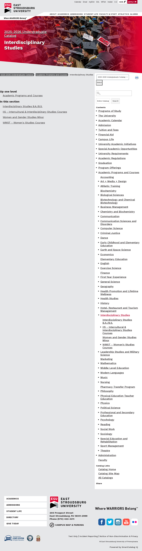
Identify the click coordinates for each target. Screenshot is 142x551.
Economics (107, 254)
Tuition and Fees (108, 129)
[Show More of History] (99, 303)
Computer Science (111, 228)
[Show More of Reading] (99, 424)
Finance (105, 272)
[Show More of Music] (99, 377)
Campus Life (106, 139)
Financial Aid (106, 134)
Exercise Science (110, 268)
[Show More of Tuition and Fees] (96, 130)
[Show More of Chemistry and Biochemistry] (99, 211)
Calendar (77, 2)
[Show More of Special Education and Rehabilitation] (99, 438)
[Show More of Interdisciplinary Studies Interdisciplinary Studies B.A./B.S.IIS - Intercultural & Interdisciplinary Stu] (99, 315)
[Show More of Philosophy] (99, 391)
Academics (63, 14)
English (104, 263)
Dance (104, 237)
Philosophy (107, 391)
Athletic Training (110, 186)
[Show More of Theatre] (99, 450)
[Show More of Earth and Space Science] (99, 249)
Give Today (12, 523)
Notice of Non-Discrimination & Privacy (119, 536)
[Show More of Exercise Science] (99, 268)
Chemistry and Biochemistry (117, 211)
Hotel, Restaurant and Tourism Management (119, 309)
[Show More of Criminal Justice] (99, 233)
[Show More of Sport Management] (99, 446)
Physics (105, 402)
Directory (12, 517)
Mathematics (108, 363)
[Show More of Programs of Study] (96, 111)
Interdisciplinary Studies (115, 315)
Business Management (114, 206)
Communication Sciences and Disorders (118, 223)
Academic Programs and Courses (51, 75)
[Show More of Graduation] (96, 163)
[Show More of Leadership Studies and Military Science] (99, 351)
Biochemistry (108, 190)
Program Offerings (109, 167)
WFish (103, 2)
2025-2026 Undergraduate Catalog (17, 75)
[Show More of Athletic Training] (99, 186)
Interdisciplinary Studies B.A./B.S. (117, 321)
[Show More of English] (99, 263)
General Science (110, 281)
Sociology (106, 433)
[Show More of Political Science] (99, 407)
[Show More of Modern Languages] (99, 372)
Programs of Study (109, 110)
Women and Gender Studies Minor (119, 339)
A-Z (115, 2)
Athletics (123, 14)
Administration (107, 455)
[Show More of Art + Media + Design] (99, 181)
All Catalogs (105, 477)
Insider (110, 2)
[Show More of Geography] (99, 286)
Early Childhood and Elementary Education (120, 244)
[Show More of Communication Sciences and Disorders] (99, 221)
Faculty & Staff (108, 14)
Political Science (110, 407)
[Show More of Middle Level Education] (99, 368)
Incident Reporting (89, 536)
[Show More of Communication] (99, 216)
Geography (107, 286)
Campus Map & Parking (69, 525)
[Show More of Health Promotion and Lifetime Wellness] (99, 291)
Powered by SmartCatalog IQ (124, 547)
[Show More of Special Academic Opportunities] (96, 148)
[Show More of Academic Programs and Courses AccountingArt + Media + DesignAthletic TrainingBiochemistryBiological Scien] (96, 172)
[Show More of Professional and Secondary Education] (99, 412)
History (104, 303)
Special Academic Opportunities (117, 148)
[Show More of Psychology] (99, 419)
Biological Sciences (112, 194)
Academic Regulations (112, 158)
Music (104, 377)
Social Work (107, 429)
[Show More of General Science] (99, 281)
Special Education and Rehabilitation (113, 440)
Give (121, 2)
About (53, 14)
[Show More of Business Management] (99, 207)
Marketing (106, 359)
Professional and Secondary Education (117, 414)
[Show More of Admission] (96, 125)
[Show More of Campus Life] (96, 139)
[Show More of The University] (96, 115)
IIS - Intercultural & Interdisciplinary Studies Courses (117, 330)
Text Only (73, 536)
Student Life (91, 14)
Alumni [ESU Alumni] (134, 14)
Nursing (105, 382)
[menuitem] (53, 14)
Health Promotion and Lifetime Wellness (119, 293)
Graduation (105, 162)
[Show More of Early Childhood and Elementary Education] (99, 242)
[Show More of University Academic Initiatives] (96, 144)
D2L (97, 2)
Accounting (107, 177)
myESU (92, 2)
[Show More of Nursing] (99, 382)
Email (85, 2)
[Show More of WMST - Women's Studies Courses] (101, 344)
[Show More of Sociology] (99, 434)
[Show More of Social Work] (99, 429)
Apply (131, 2)
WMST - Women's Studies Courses (118, 346)
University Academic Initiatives (117, 144)
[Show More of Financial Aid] (96, 134)
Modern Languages (112, 372)
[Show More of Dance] (99, 237)
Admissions (76, 14)
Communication (109, 216)
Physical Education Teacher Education (117, 397)
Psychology (107, 419)
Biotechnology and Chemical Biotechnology (117, 201)
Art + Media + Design (113, 181)
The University (107, 115)
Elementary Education (113, 259)
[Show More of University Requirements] (96, 153)
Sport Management (112, 445)
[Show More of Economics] (99, 254)
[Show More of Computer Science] (99, 228)
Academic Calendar (110, 120)
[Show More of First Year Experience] (99, 277)
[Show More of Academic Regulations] (96, 158)
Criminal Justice (110, 233)
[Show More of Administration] (96, 455)
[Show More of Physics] (99, 403)
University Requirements (113, 153)
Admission (104, 125)
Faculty (102, 460)
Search (115, 101)
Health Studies (109, 298)
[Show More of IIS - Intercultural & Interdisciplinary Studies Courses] (101, 327)
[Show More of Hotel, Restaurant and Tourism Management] (99, 308)
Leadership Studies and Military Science (119, 353)
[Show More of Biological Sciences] (99, 195)
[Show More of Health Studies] (99, 298)
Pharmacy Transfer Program (117, 386)
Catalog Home (107, 469)
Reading (105, 424)
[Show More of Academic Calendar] (96, 120)
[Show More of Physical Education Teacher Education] (99, 395)
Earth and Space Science (115, 249)
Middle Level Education (114, 367)
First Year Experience (113, 277)
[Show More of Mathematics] (99, 363)
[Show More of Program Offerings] (96, 167)
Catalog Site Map (108, 473)
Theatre (105, 450)
